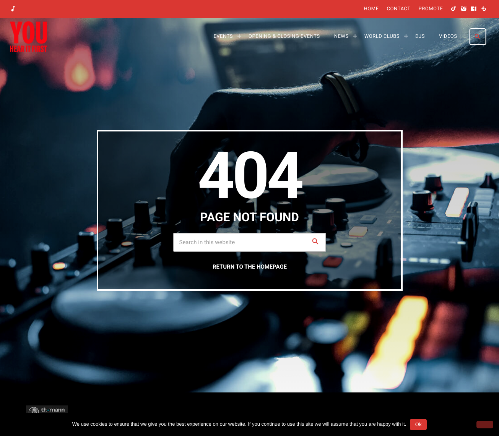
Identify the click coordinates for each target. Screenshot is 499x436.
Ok (418, 424)
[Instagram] (464, 9)
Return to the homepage (250, 266)
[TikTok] (454, 9)
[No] (484, 424)
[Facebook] (474, 9)
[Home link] (28, 36)
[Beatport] (484, 9)
